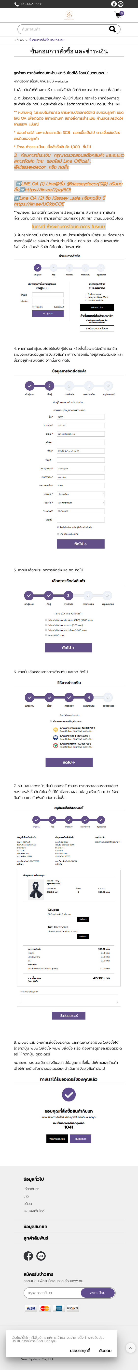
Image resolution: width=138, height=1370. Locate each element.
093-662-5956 (30, 4)
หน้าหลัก (19, 40)
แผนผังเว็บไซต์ (34, 1211)
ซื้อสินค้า (114, 90)
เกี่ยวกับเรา (32, 1189)
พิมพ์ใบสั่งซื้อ (62, 1048)
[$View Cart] (118, 15)
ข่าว (26, 1196)
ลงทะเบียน (97, 1292)
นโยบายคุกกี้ (80, 1351)
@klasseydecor (121, 4)
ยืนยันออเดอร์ (24, 797)
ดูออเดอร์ (43, 1054)
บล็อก (28, 1203)
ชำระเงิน (114, 104)
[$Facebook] (114, 4)
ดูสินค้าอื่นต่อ (53, 104)
